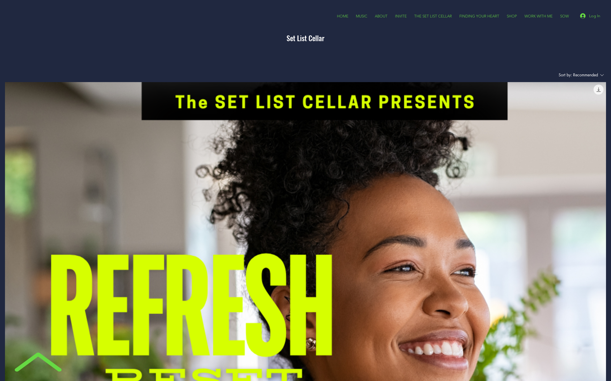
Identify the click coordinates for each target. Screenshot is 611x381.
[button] (381, 16)
